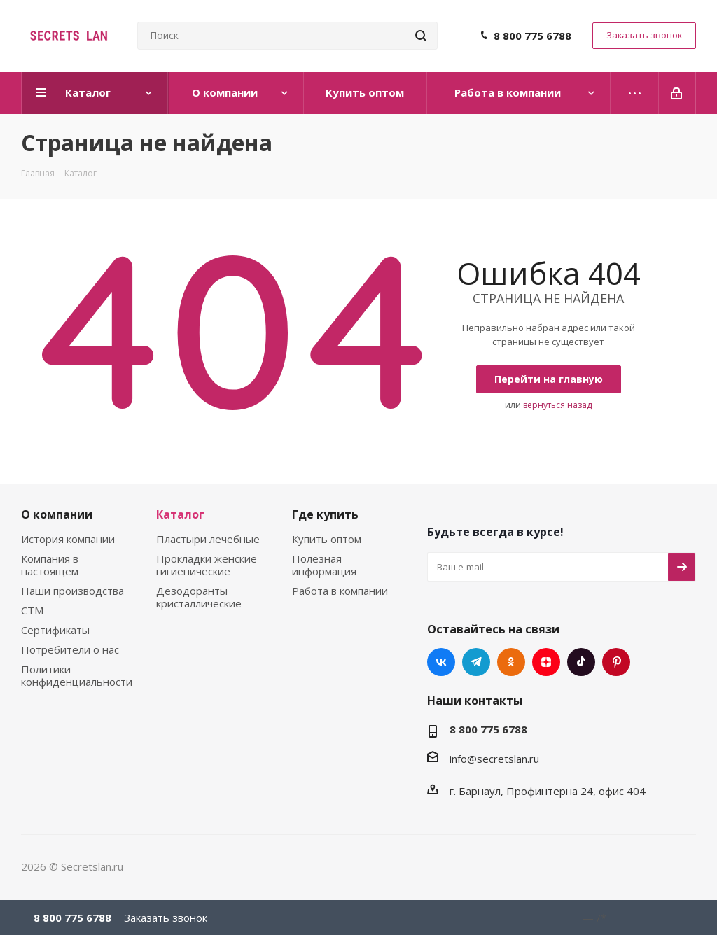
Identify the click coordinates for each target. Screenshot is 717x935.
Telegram (476, 662)
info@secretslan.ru (494, 759)
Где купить (325, 514)
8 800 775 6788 (532, 35)
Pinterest (616, 662)
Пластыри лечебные (208, 539)
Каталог (180, 514)
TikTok (581, 662)
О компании (56, 514)
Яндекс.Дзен (546, 662)
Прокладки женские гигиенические (206, 564)
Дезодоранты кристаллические (199, 597)
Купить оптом (326, 539)
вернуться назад (557, 405)
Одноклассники (511, 662)
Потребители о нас (70, 649)
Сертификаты (55, 630)
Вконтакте (441, 662)
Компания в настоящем (49, 564)
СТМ (32, 610)
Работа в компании (340, 591)
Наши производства (72, 591)
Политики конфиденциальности (76, 675)
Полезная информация (324, 564)
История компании (68, 539)
